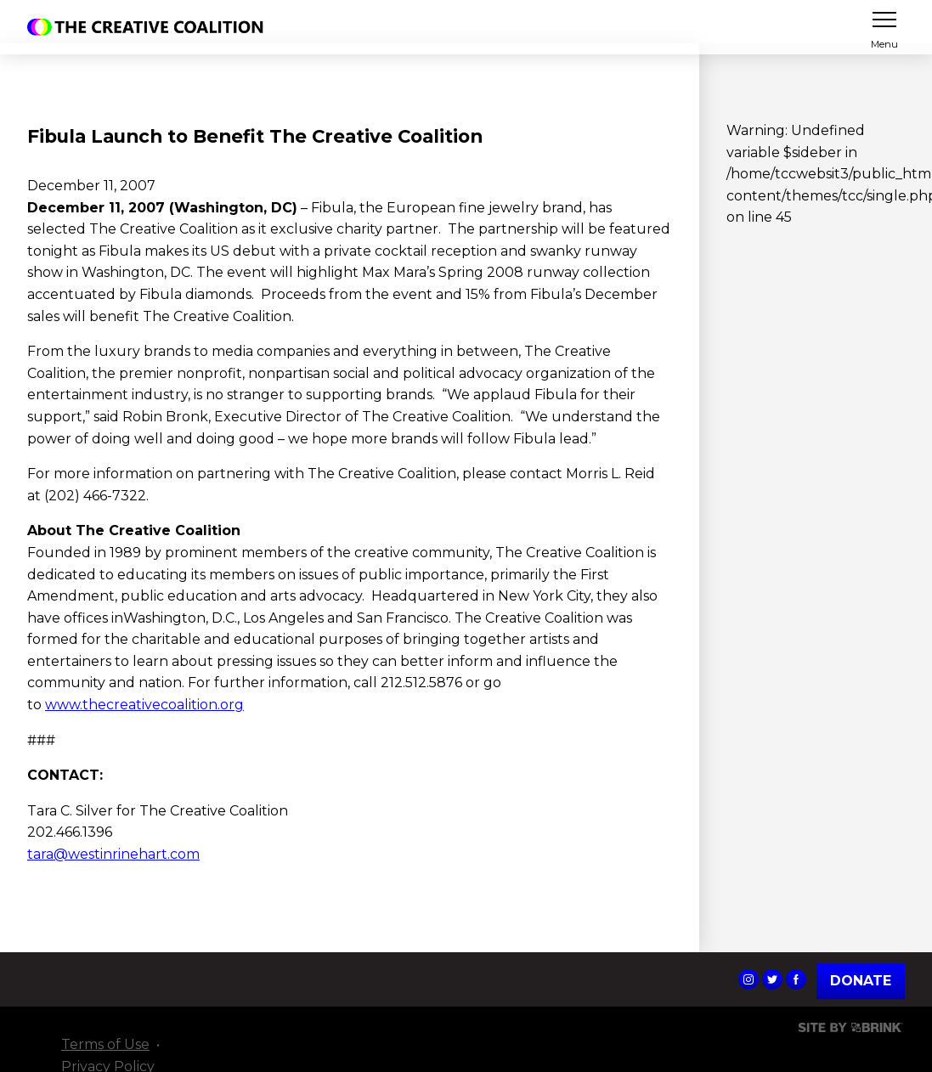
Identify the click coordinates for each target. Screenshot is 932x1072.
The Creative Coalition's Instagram (748, 979)
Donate (860, 981)
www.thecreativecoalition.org (144, 705)
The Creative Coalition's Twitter (772, 979)
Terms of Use (105, 1044)
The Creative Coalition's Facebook (796, 979)
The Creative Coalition (149, 27)
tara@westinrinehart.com (113, 854)
